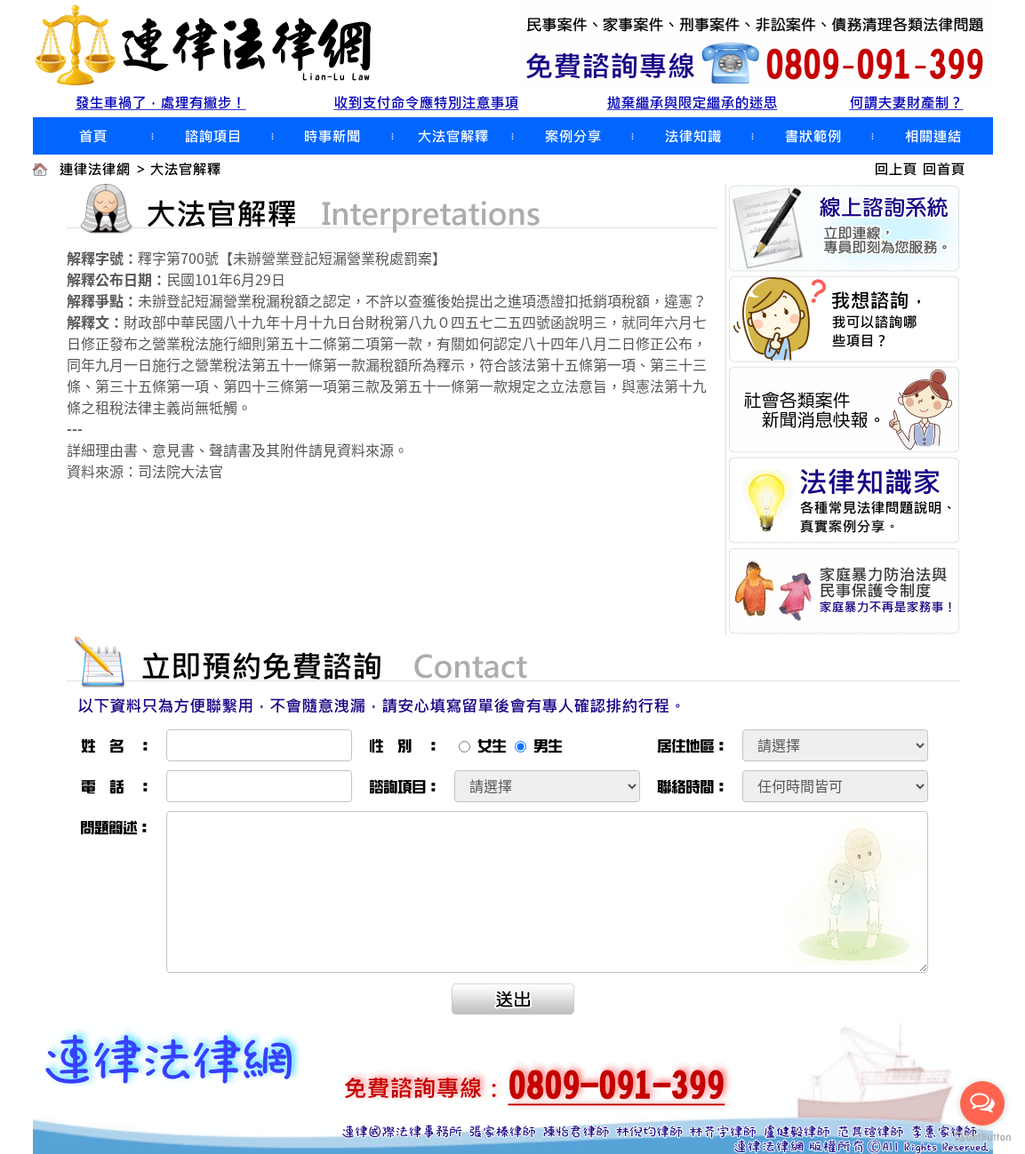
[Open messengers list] (982, 1103)
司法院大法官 (180, 470)
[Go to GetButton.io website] (982, 1137)
